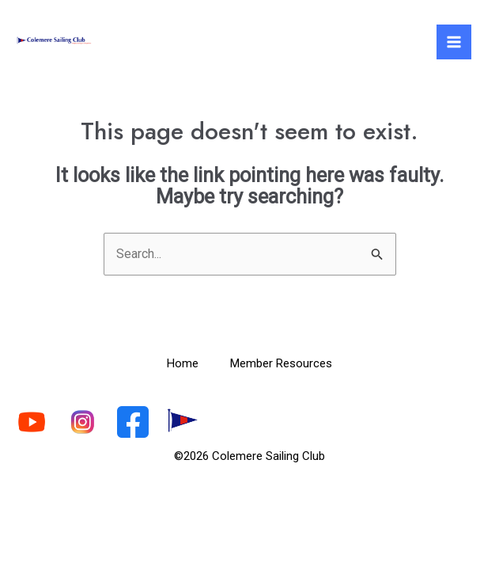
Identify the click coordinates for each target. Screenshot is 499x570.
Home (182, 363)
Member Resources (281, 363)
